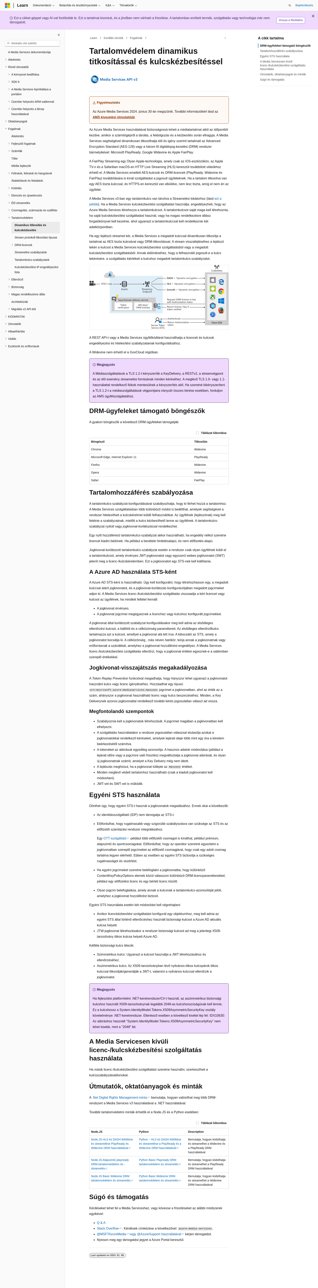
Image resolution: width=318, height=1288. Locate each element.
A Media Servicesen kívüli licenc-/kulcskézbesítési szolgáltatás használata (282, 65)
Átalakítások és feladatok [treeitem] (27, 180)
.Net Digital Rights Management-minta (119, 1097)
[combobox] (32, 43)
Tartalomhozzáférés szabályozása (281, 51)
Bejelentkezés (304, 5)
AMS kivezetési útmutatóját (114, 117)
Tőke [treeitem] (14, 158)
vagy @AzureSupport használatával (155, 1234)
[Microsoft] (7, 5)
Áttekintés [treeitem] (17, 136)
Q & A (101, 1222)
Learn (93, 38)
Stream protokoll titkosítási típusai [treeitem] (36, 237)
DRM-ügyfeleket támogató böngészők (285, 45)
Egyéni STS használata (275, 56)
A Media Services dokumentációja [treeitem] (29, 52)
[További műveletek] (225, 38)
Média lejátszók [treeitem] (21, 165)
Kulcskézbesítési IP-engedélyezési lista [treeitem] (36, 269)
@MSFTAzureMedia (111, 1234)
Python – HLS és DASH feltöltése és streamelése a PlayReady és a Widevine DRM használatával (160, 1144)
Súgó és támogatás (272, 79)
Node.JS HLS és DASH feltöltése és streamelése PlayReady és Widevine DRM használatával (112, 1144)
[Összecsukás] (59, 35)
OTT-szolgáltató (114, 838)
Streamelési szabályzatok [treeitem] (31, 252)
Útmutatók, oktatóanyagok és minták (283, 74)
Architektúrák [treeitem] (19, 301)
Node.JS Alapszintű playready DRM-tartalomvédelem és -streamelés (110, 1164)
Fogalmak (136, 38)
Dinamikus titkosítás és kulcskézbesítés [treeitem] (30, 227)
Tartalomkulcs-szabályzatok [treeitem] (32, 259)
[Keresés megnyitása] (290, 5)
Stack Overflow (108, 1228)
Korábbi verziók (114, 38)
